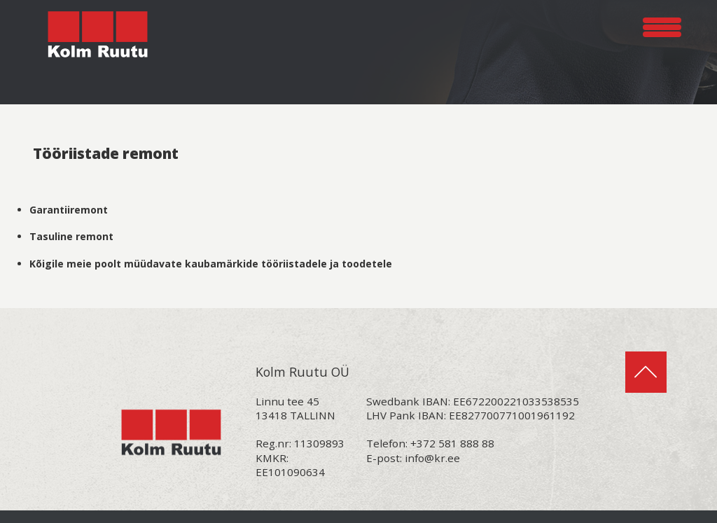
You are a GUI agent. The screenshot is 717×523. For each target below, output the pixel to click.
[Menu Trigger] (662, 25)
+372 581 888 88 (452, 443)
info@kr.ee (432, 458)
